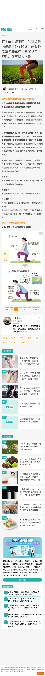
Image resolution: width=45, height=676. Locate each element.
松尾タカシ (33, 89)
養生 (6, 35)
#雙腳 (5, 342)
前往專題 (22, 580)
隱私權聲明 (20, 669)
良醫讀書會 (11, 89)
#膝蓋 (5, 338)
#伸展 (22, 342)
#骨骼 (13, 338)
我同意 (40, 674)
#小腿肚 (14, 342)
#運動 (37, 338)
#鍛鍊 (29, 338)
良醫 (3, 35)
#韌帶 (21, 338)
